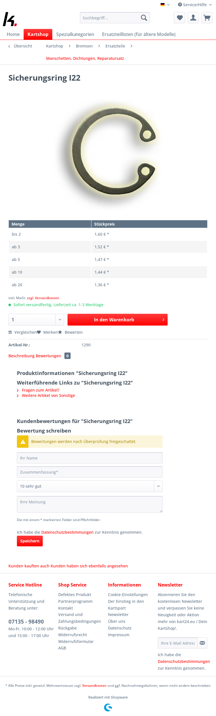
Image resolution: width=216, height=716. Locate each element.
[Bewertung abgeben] (90, 486)
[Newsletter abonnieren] (202, 643)
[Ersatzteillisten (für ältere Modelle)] (138, 34)
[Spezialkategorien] (75, 34)
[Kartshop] (38, 34)
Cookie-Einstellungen (128, 594)
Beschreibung (21, 355)
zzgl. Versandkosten (43, 298)
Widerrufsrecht (72, 634)
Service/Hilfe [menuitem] (193, 4)
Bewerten (70, 332)
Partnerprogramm (75, 601)
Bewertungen (53, 355)
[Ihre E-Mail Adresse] (178, 643)
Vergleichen (22, 332)
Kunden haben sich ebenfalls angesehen (89, 566)
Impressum (118, 634)
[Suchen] (144, 17)
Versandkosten (94, 685)
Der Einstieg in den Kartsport (126, 605)
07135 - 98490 (26, 621)
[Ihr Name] (90, 457)
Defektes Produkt (74, 594)
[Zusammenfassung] (90, 472)
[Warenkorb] (207, 17)
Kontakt (65, 608)
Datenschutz (120, 628)
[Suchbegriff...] (115, 17)
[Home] (13, 34)
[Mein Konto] (193, 17)
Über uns (116, 621)
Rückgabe (67, 628)
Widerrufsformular (76, 641)
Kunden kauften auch (29, 566)
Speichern (29, 541)
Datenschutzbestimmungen (67, 532)
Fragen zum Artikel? (38, 390)
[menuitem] (115, 20)
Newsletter (118, 614)
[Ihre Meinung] (90, 504)
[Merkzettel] (179, 17)
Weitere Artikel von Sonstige (46, 395)
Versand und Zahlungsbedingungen (79, 618)
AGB (62, 648)
